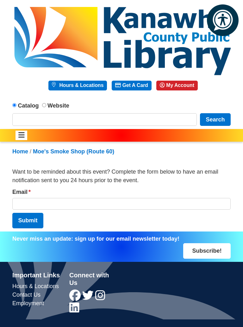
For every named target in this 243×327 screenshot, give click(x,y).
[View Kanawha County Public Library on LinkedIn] (74, 310)
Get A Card (131, 85)
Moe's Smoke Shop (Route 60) (73, 151)
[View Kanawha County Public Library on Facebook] (75, 297)
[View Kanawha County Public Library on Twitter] (88, 297)
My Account (177, 85)
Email (20, 192)
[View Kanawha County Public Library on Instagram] (100, 297)
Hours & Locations (80, 85)
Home (20, 151)
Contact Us (26, 295)
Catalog (28, 105)
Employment (28, 303)
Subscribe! (206, 251)
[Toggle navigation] (21, 135)
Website (58, 105)
